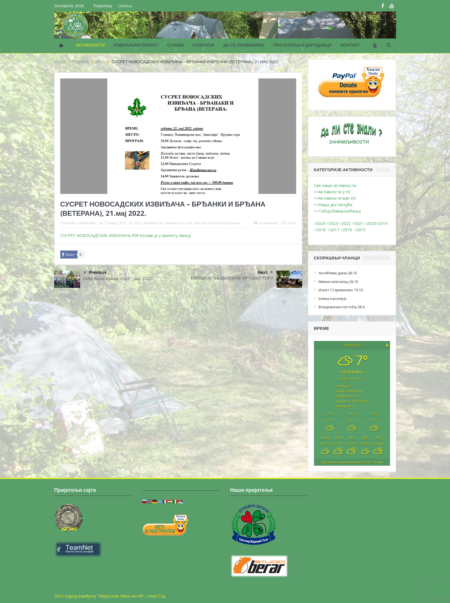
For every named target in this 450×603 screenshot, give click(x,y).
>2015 (361, 229)
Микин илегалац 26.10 (338, 281)
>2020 (370, 223)
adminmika (87, 223)
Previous (95, 272)
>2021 (357, 223)
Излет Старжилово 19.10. (341, 289)
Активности (153, 223)
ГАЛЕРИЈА (203, 45)
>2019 (381, 223)
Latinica (125, 5)
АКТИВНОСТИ (90, 45)
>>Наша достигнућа (333, 204)
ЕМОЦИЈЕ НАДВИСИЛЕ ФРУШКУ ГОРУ (232, 278)
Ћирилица (102, 5)
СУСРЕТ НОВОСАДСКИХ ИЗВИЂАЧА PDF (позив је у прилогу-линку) (125, 235)
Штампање (266, 223)
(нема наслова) (332, 298)
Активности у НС (179, 223)
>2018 (321, 229)
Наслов (200, 223)
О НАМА (175, 45)
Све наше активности (335, 185)
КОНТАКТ (350, 45)
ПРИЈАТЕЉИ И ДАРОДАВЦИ (302, 45)
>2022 (345, 223)
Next (265, 272)
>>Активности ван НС (335, 198)
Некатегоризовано (224, 223)
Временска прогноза (352, 462)
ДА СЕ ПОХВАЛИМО (243, 45)
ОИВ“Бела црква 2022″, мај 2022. (118, 279)
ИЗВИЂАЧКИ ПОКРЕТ (136, 45)
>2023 (332, 223)
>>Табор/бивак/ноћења (337, 211)
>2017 (334, 229)
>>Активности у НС (332, 191)
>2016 (347, 229)
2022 (138, 223)
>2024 (319, 223)
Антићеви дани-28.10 (338, 273)
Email (289, 223)
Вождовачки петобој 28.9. (342, 306)
